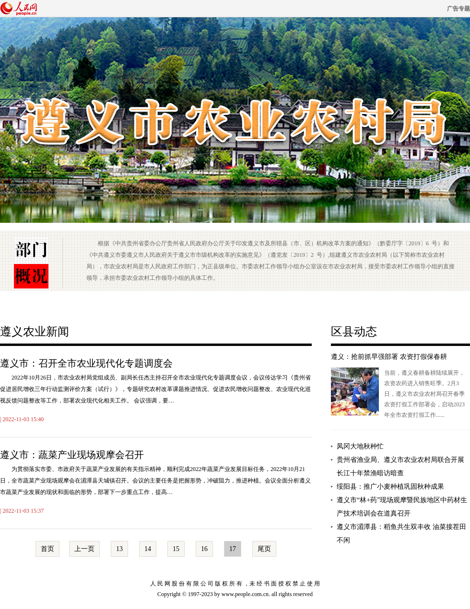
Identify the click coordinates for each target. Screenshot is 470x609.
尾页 (264, 548)
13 (119, 548)
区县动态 (354, 331)
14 (147, 548)
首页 (47, 548)
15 (176, 548)
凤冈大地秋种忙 (360, 446)
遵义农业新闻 (34, 331)
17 (232, 548)
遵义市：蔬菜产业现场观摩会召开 (72, 454)
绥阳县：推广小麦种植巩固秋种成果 (390, 486)
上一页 (84, 548)
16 (204, 548)
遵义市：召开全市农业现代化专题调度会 (86, 363)
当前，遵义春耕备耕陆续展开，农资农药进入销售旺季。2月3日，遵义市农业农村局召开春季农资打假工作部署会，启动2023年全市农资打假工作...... (424, 393)
